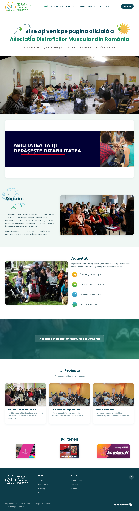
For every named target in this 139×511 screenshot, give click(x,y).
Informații (70, 6)
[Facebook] (131, 477)
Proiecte (81, 6)
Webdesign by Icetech (16, 507)
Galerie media (94, 6)
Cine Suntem (57, 6)
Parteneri (108, 6)
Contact (127, 6)
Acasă (45, 6)
